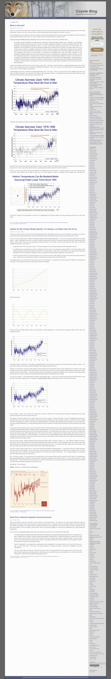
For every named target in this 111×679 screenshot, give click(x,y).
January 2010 (93, 412)
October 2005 (93, 498)
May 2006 (92, 486)
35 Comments (23, 223)
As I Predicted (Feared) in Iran (97, 65)
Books (91, 539)
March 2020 (92, 207)
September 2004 (93, 520)
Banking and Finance (94, 535)
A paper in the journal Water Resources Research (23, 39)
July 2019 (92, 221)
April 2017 (92, 266)
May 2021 (92, 189)
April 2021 (92, 190)
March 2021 (92, 192)
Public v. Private (93, 626)
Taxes (91, 642)
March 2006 (92, 490)
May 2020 (92, 204)
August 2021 (93, 184)
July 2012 (92, 362)
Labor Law (92, 600)
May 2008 (92, 446)
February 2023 (93, 173)
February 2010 (93, 411)
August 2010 (93, 401)
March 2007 (92, 470)
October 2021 (93, 180)
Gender (91, 573)
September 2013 (93, 338)
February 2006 (93, 492)
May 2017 (92, 264)
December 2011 (93, 374)
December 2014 (93, 313)
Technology (92, 643)
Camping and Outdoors (95, 541)
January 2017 (93, 271)
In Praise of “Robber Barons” (96, 122)
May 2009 (92, 426)
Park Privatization (33, 18)
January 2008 (93, 453)
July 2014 (92, 322)
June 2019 (92, 222)
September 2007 (93, 460)
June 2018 (92, 242)
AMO (14, 222)
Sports (91, 640)
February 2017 (93, 269)
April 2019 (92, 226)
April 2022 (92, 175)
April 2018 (92, 246)
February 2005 (93, 512)
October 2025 (93, 157)
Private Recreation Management (97, 623)
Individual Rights (93, 593)
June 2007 (92, 465)
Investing (92, 598)
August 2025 (93, 160)
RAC (40, 556)
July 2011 (92, 382)
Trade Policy (92, 647)
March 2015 (92, 308)
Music (91, 610)
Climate (16, 223)
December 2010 (93, 394)
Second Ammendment (95, 637)
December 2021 (93, 177)
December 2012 (93, 354)
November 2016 (93, 274)
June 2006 (92, 485)
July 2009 (92, 423)
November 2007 (93, 456)
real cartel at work (25, 532)
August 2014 (93, 320)
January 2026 (93, 152)
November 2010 (93, 396)
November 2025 (93, 155)
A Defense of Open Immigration (97, 97)
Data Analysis (93, 552)
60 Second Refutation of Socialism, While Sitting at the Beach (96, 94)
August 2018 (93, 239)
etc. (90, 564)
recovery (46, 222)
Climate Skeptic (18, 18)
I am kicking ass (34, 467)
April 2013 (92, 347)
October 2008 (93, 438)
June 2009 (92, 424)
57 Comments (23, 511)
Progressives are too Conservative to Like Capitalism (97, 127)
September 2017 (93, 258)
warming (52, 510)
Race (91, 628)
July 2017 (92, 261)
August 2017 (93, 259)
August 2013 (93, 340)
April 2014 (92, 327)
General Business (94, 576)
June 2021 (92, 187)
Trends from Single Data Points (97, 653)
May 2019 (92, 224)
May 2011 (92, 385)
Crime (91, 551)
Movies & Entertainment (95, 608)
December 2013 (93, 333)
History (91, 583)
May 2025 (92, 165)
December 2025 (93, 153)
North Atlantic (26, 222)
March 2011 (92, 389)
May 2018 (92, 244)
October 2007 (93, 458)
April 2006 (92, 488)
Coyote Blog (86, 11)
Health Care (92, 581)
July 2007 (92, 463)
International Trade (94, 596)
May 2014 (92, 325)
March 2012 (92, 369)
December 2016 (93, 273)
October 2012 (93, 357)
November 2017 (93, 254)
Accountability (93, 526)
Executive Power (93, 566)
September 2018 (93, 237)
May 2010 (92, 406)
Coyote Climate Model (25, 510)
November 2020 (93, 197)
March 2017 (92, 268)
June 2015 (92, 303)
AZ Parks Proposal (45, 18)
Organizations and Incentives (96, 613)
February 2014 (93, 330)
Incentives (92, 591)
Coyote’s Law (93, 109)
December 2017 (93, 253)
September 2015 (93, 298)
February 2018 (93, 249)
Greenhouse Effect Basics (96, 77)
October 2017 (93, 256)
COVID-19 (92, 547)
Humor (91, 588)
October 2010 (93, 397)
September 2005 (93, 500)
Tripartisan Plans (93, 655)
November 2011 (93, 375)
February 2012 (93, 370)
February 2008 (93, 451)
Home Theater (93, 586)
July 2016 (92, 281)
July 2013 (92, 342)
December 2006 (93, 475)
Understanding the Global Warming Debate (95, 85)
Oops (91, 62)
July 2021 (92, 185)
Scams (91, 633)
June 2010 (92, 404)
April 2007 (92, 468)
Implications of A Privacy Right (97, 120)
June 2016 (92, 283)
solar (42, 510)
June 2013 (92, 343)
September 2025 (93, 158)
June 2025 (92, 163)
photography (92, 616)
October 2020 (93, 199)
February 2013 (93, 350)
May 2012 (92, 365)
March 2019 (92, 227)
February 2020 (93, 209)
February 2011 (93, 391)
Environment (93, 561)
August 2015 (93, 300)
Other (91, 615)
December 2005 (93, 495)
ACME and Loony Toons (95, 528)
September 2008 (93, 439)
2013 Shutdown (93, 525)
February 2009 (93, 431)
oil (32, 556)
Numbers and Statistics (95, 611)
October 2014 (93, 316)
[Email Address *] (97, 44)
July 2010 (92, 402)
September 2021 (93, 182)
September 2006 (93, 480)
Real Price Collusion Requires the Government (30, 517)
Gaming (91, 571)
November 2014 (93, 315)
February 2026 (93, 150)
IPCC (34, 510)
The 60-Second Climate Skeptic (97, 135)
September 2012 (93, 359)
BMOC (25, 18)
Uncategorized (93, 657)
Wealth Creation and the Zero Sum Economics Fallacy (96, 140)
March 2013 (92, 348)
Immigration (92, 589)
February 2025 (93, 170)
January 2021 (93, 195)
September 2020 (93, 200)
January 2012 (93, 372)
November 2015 (93, 295)
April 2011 (92, 387)
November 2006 (93, 476)
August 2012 (93, 360)
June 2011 (92, 384)
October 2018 (93, 236)
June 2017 (92, 263)
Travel (91, 650)
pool (34, 556)
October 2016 (93, 276)
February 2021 (93, 194)
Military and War (93, 605)
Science (91, 635)
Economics (17, 557)
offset (37, 510)
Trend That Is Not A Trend (95, 652)
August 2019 (93, 219)
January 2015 (93, 311)
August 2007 (93, 461)
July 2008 (92, 443)
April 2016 (92, 286)
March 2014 (92, 328)
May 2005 (92, 507)
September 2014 (93, 318)
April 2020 (92, 205)
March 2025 (92, 168)
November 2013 (93, 335)
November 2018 (93, 234)
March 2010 (92, 409)
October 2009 (93, 417)
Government (23, 556)
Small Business (93, 638)
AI (90, 530)
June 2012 (92, 364)
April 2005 (92, 508)
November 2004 (93, 517)
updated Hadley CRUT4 (44, 378)
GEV (17, 222)
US (58, 556)
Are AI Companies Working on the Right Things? (96, 69)
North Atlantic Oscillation (35, 222)
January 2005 (93, 513)
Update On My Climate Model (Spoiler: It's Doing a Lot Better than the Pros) (43, 229)
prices (37, 556)
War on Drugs (93, 658)
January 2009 (93, 433)
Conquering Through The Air (96, 63)
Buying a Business (94, 102)
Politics (91, 620)
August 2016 (93, 279)
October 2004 (93, 518)
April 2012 (92, 367)
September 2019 (93, 217)
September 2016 (93, 278)
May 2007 (92, 466)
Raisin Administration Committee (49, 556)
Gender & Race (93, 574)
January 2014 (93, 332)
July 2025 (92, 162)
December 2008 (93, 434)
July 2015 (92, 301)
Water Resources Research (61, 222)
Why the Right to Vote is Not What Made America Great (96, 143)
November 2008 (93, 436)
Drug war (92, 554)
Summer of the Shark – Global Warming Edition (97, 82)
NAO (22, 222)
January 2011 (93, 392)
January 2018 (93, 251)
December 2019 (93, 212)
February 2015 (93, 310)
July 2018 (92, 241)
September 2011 (93, 379)
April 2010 (92, 407)
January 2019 (93, 231)
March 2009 (92, 429)
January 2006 (93, 493)
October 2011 (93, 377)
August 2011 (93, 380)
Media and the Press (94, 603)
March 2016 (92, 288)
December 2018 (93, 232)
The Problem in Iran (94, 67)
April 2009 (92, 428)
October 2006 (93, 478)
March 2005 (92, 510)
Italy (19, 222)
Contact (54, 18)
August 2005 (93, 502)
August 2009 (93, 421)
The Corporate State (94, 645)
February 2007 (93, 471)
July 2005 (92, 503)
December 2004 (93, 515)
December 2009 (93, 414)
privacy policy (94, 55)
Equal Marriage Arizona (95, 562)
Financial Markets (94, 568)
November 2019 (93, 214)
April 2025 (92, 167)
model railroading (94, 606)
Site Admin (92, 671)
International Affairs (94, 594)
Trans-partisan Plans (94, 648)
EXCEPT (18, 556)
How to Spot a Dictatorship (96, 118)
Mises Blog (28, 556)
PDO (43, 222)
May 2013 (92, 345)
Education (92, 557)
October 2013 (93, 337)
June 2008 (92, 444)
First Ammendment (94, 569)
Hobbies (91, 584)
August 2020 (93, 202)
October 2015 (93, 296)
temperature (51, 222)
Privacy (91, 621)
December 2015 (93, 293)
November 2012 (93, 355)
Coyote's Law (93, 549)
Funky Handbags (94, 115)
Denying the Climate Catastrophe (94, 75)
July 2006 (92, 483)
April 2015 (92, 306)
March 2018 (92, 247)
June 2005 (92, 505)
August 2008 (93, 441)
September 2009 (93, 419)
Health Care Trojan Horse (95, 117)
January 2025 (93, 172)
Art (90, 533)
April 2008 (92, 448)
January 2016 (93, 291)
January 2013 (93, 352)
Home (11, 18)
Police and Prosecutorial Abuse (97, 618)
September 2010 (93, 399)
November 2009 (93, 416)
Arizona (91, 532)
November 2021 (93, 178)
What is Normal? (17, 25)
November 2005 (93, 497)
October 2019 (93, 216)
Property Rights (93, 625)
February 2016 (93, 290)
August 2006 (93, 481)
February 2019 (93, 229)
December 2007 (93, 455)
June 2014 (92, 323)
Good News (92, 578)
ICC (31, 510)
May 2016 (92, 285)
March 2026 (92, 148)
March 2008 (92, 449)
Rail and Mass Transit (95, 630)
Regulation (92, 631)
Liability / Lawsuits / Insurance (96, 601)
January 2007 (93, 473)
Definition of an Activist (95, 111)
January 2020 (93, 210)
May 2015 (92, 305)
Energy (91, 559)
